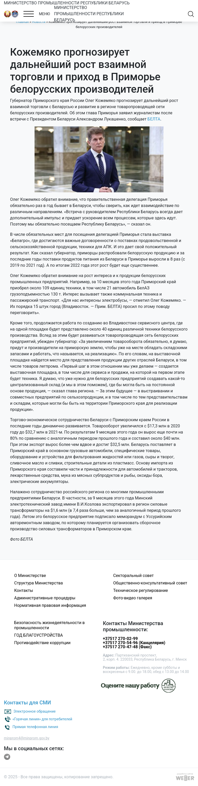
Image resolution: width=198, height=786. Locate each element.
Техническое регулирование (140, 590)
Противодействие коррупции (42, 642)
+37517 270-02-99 (120, 638)
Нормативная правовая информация (50, 605)
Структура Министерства (38, 583)
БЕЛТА (153, 119)
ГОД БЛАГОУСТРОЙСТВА (38, 635)
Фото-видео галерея (132, 597)
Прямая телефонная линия (35, 727)
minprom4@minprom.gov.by (26, 738)
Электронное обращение (34, 711)
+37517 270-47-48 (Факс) (127, 646)
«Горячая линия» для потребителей (42, 719)
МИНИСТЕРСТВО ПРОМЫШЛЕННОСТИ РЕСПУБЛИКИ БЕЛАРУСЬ (67, 3)
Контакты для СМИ (27, 702)
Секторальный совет (133, 575)
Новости (38, 22)
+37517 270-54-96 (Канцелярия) (134, 642)
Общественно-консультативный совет (150, 583)
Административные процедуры (44, 597)
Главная (22, 22)
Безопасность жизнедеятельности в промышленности (49, 625)
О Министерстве (30, 575)
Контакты (23, 590)
